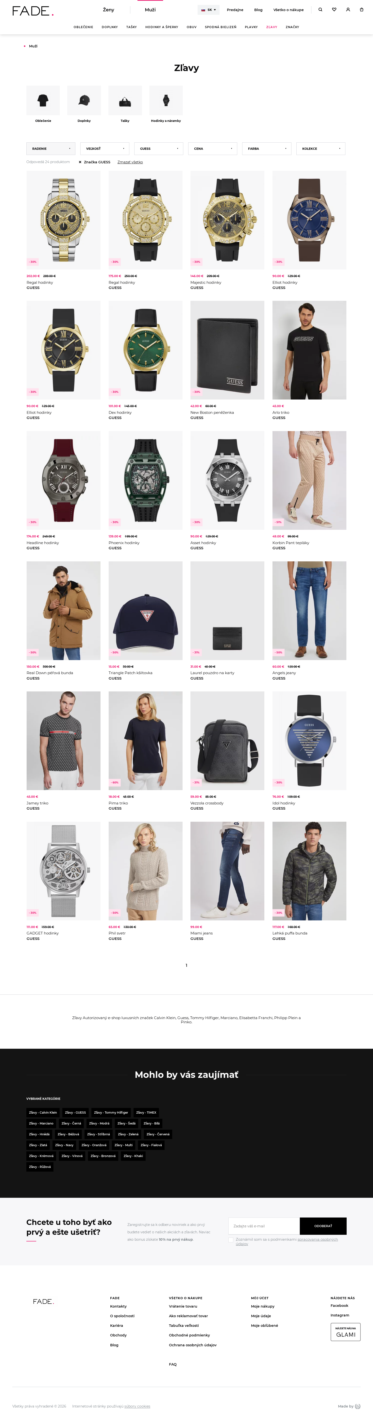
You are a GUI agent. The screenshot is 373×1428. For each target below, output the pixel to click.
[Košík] (361, 10)
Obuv (192, 27)
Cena (198, 149)
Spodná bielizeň (221, 27)
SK (206, 10)
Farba (253, 149)
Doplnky (110, 27)
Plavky (251, 27)
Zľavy (271, 27)
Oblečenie (83, 27)
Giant (358, 1406)
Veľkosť (93, 149)
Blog (258, 10)
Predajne (235, 10)
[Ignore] (287, 1246)
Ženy (108, 10)
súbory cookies (137, 1406)
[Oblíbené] (334, 10)
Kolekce (309, 149)
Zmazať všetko (130, 162)
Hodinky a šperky (161, 27)
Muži (150, 10)
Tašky (131, 27)
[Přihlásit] (348, 10)
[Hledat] (320, 10)
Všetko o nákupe (288, 10)
